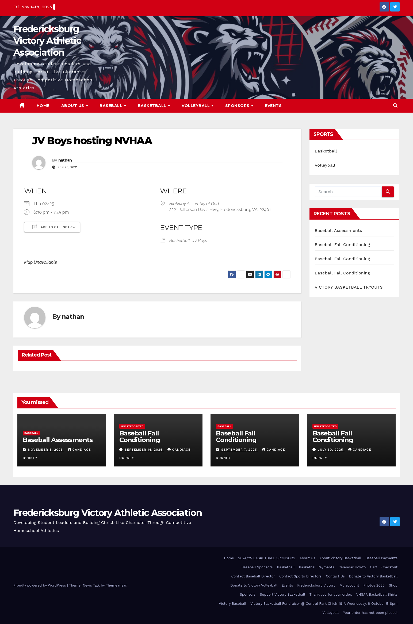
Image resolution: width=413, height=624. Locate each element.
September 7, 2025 (239, 449)
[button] (395, 105)
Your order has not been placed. (370, 613)
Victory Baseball (232, 604)
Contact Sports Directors (300, 576)
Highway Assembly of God (194, 203)
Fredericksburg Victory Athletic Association (47, 40)
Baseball (112, 105)
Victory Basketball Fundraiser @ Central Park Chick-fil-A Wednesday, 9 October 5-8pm (323, 604)
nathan (65, 160)
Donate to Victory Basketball (373, 576)
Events (273, 105)
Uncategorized (132, 426)
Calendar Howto (352, 567)
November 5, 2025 (46, 449)
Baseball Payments (381, 558)
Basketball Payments (316, 567)
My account (349, 585)
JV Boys (199, 240)
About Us (73, 105)
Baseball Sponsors (257, 567)
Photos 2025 (374, 585)
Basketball (153, 105)
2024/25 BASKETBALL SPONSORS (266, 558)
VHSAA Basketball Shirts (376, 594)
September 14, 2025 (144, 449)
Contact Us (335, 576)
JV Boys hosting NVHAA (92, 140)
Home (43, 105)
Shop (393, 585)
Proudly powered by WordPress (40, 585)
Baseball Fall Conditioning (342, 244)
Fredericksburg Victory (316, 585)
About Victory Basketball (340, 558)
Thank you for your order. (330, 594)
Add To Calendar (52, 226)
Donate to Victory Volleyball (253, 585)
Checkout (389, 567)
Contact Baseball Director (253, 576)
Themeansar (116, 585)
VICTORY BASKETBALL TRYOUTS (349, 287)
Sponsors (238, 105)
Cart (373, 567)
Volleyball (196, 105)
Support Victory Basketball (282, 594)
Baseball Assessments (338, 230)
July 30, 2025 (331, 449)
